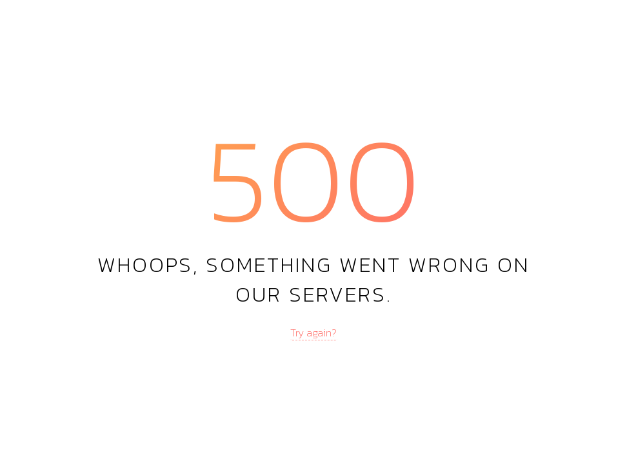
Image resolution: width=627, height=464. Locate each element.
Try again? (313, 332)
